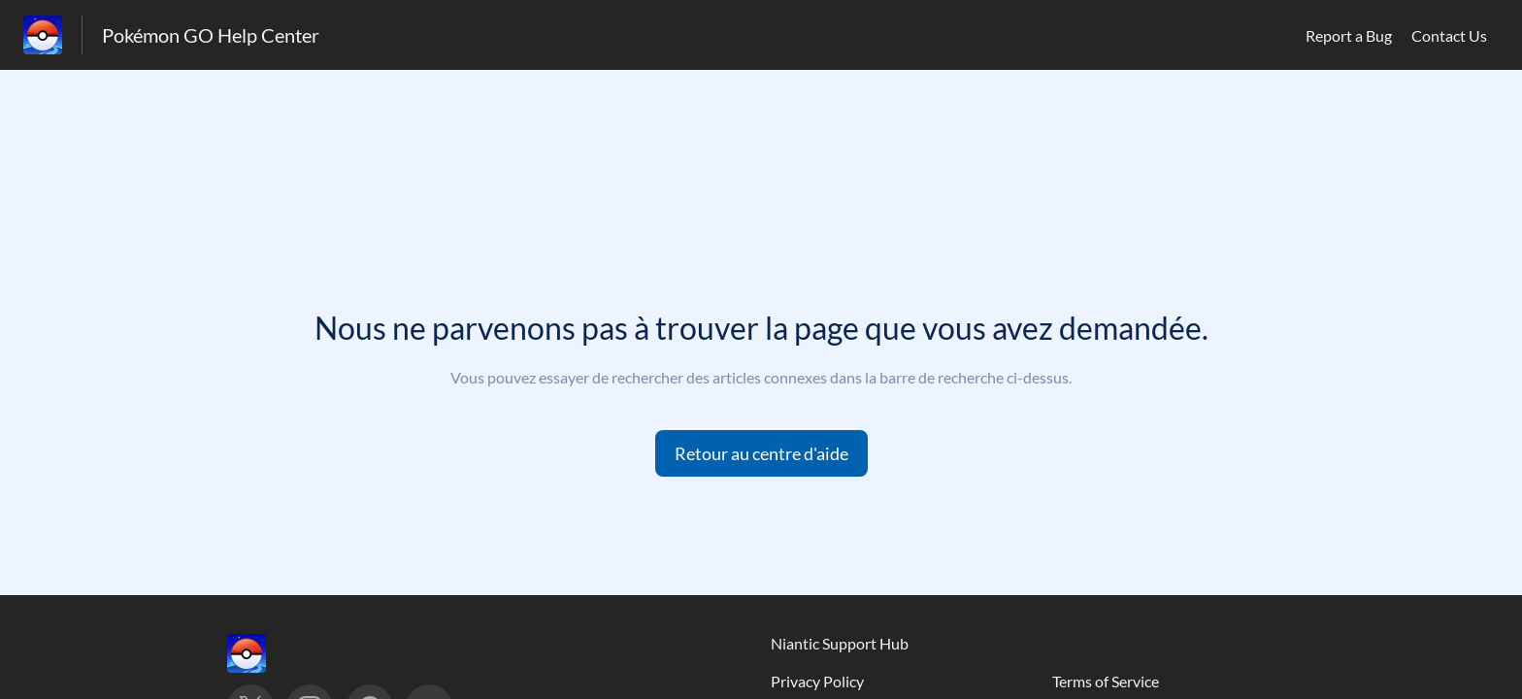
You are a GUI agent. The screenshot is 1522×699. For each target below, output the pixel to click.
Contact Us (1449, 35)
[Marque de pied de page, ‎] (266, 653)
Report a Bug (1349, 35)
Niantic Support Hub (840, 643)
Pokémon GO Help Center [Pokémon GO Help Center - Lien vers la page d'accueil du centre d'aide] (210, 35)
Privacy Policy (817, 681)
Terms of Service (1105, 681)
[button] (761, 453)
